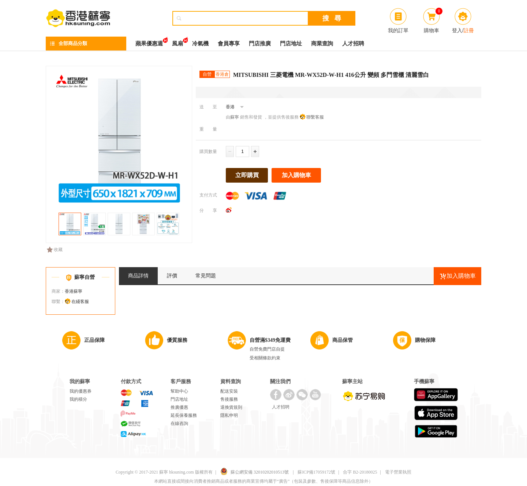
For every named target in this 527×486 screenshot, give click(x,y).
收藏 (55, 250)
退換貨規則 (231, 407)
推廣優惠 (179, 407)
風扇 (177, 41)
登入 (457, 30)
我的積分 (78, 399)
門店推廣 (260, 43)
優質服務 (177, 340)
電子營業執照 (398, 472)
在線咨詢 (179, 423)
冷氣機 (200, 43)
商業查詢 (322, 43)
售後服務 (229, 399)
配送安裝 (229, 391)
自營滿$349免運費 (270, 340)
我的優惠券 (80, 391)
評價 (172, 275)
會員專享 (229, 43)
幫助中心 (179, 391)
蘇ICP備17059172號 (316, 472)
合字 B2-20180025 (360, 472)
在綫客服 (80, 301)
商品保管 (342, 340)
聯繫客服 (315, 117)
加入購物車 (296, 175)
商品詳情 (138, 275)
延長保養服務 (184, 415)
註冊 (469, 30)
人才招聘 (353, 43)
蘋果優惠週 (149, 41)
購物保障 (425, 340)
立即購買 (247, 175)
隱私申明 (229, 415)
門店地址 (291, 43)
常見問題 (205, 275)
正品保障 (94, 340)
